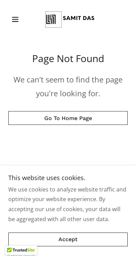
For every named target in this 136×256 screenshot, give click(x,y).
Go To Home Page (68, 118)
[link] (68, 19)
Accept (68, 239)
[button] (17, 19)
